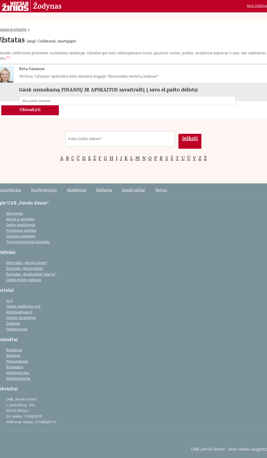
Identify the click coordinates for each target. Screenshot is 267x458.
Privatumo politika (21, 230)
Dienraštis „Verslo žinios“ (26, 262)
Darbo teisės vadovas (23, 279)
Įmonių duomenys (21, 317)
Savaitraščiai (133, 190)
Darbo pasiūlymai (20, 224)
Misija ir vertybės (20, 219)
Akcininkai (14, 213)
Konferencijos (44, 190)
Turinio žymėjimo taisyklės (28, 241)
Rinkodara (14, 367)
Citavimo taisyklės (21, 236)
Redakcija (14, 349)
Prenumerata (17, 361)
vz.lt (9, 300)
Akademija (76, 190)
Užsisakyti (30, 110)
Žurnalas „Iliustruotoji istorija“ (31, 274)
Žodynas (47, 6)
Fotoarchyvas (17, 329)
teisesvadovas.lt (19, 312)
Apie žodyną (257, 5)
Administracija (18, 378)
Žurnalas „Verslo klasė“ (25, 268)
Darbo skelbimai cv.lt (23, 306)
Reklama (104, 190)
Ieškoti (190, 139)
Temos (161, 190)
